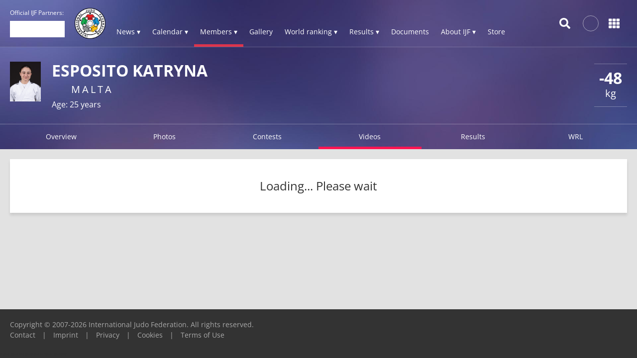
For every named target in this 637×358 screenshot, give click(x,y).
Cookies (150, 335)
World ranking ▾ (311, 31)
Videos (370, 136)
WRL (575, 136)
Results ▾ (364, 31)
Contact (22, 335)
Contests (267, 136)
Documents (410, 31)
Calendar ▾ (170, 31)
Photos (164, 136)
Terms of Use (202, 335)
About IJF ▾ (458, 31)
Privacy (107, 335)
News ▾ (128, 31)
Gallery (261, 31)
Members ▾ (218, 31)
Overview (61, 136)
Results (473, 136)
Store (496, 31)
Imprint (65, 335)
